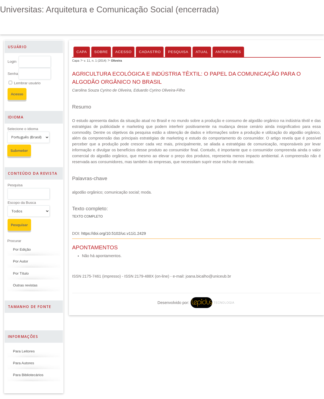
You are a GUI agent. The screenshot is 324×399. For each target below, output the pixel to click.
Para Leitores (24, 351)
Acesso (123, 52)
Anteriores (228, 52)
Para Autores (23, 363)
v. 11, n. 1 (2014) (95, 60)
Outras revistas (25, 285)
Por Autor (20, 261)
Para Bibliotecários (28, 375)
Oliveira (116, 60)
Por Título (21, 273)
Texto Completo (87, 216)
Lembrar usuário (27, 83)
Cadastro (150, 52)
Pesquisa (15, 185)
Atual (201, 52)
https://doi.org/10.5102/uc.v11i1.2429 (113, 233)
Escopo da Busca (22, 203)
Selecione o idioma (22, 129)
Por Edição (22, 249)
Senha (13, 74)
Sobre (101, 52)
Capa (81, 52)
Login (12, 62)
